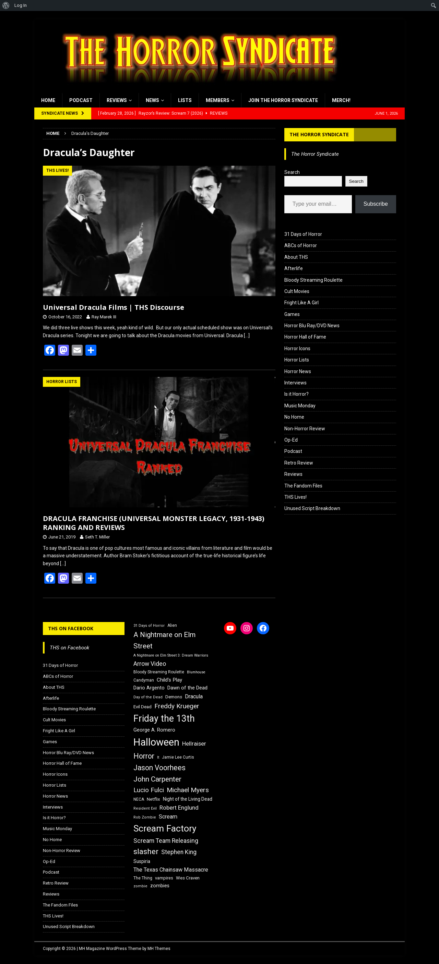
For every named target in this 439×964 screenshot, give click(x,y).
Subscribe (376, 204)
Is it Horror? (296, 394)
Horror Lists (296, 360)
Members (217, 100)
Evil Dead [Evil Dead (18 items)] (142, 706)
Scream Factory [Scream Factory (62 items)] (165, 828)
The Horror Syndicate (319, 134)
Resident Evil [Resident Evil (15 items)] (145, 808)
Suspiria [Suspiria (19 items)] (141, 861)
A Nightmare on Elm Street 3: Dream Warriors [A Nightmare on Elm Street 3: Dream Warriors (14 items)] (170, 655)
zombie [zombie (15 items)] (140, 886)
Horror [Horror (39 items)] (143, 756)
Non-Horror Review (304, 428)
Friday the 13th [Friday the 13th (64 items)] (164, 718)
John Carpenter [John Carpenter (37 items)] (157, 779)
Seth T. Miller (97, 537)
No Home (294, 417)
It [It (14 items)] (158, 757)
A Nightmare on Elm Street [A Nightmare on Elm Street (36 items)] (164, 640)
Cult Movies (296, 291)
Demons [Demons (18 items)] (173, 696)
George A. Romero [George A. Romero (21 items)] (154, 730)
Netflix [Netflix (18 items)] (153, 799)
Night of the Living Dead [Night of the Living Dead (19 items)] (187, 799)
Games (292, 314)
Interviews (295, 382)
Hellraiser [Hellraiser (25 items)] (194, 743)
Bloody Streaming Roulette (313, 280)
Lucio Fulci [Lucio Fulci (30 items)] (148, 790)
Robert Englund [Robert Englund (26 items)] (179, 807)
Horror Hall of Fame (305, 337)
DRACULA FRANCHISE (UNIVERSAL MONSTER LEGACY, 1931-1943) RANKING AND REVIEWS (153, 523)
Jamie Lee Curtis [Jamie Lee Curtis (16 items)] (178, 757)
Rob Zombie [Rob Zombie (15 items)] (144, 817)
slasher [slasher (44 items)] (145, 851)
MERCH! (341, 100)
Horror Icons (297, 348)
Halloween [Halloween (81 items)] (156, 742)
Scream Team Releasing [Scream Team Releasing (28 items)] (165, 840)
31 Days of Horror (303, 234)
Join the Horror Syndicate (283, 100)
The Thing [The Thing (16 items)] (142, 878)
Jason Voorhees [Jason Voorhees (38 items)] (159, 767)
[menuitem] (6, 5)
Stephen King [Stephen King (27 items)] (179, 852)
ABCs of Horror (300, 245)
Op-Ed (291, 440)
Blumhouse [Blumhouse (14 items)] (196, 672)
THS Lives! (295, 497)
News (152, 100)
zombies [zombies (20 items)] (159, 885)
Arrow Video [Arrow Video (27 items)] (149, 663)
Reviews (117, 100)
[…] (247, 335)
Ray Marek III (104, 316)
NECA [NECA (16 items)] (138, 799)
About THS (296, 257)
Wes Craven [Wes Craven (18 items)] (188, 877)
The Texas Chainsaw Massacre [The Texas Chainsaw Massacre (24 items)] (170, 869)
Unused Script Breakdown (312, 508)
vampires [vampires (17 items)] (164, 877)
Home (48, 100)
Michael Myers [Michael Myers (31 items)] (188, 790)
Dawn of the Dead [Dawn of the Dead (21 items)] (187, 688)
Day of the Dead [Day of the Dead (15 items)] (148, 697)
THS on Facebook (70, 628)
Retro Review (298, 463)
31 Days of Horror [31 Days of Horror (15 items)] (149, 625)
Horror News (297, 371)
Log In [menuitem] (20, 5)
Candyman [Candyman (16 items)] (143, 680)
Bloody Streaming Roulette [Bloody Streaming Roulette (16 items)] (158, 672)
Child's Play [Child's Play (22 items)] (169, 680)
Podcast (81, 100)
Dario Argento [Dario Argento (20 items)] (149, 687)
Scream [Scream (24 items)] (168, 816)
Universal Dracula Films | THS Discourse (113, 307)
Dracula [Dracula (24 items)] (194, 696)
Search (292, 172)
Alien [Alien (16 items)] (172, 625)
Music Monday (300, 405)
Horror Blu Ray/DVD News (312, 325)
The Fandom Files (303, 486)
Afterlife (293, 268)
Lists (185, 100)
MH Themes (158, 948)
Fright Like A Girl (301, 302)
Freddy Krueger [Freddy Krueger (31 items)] (176, 706)
